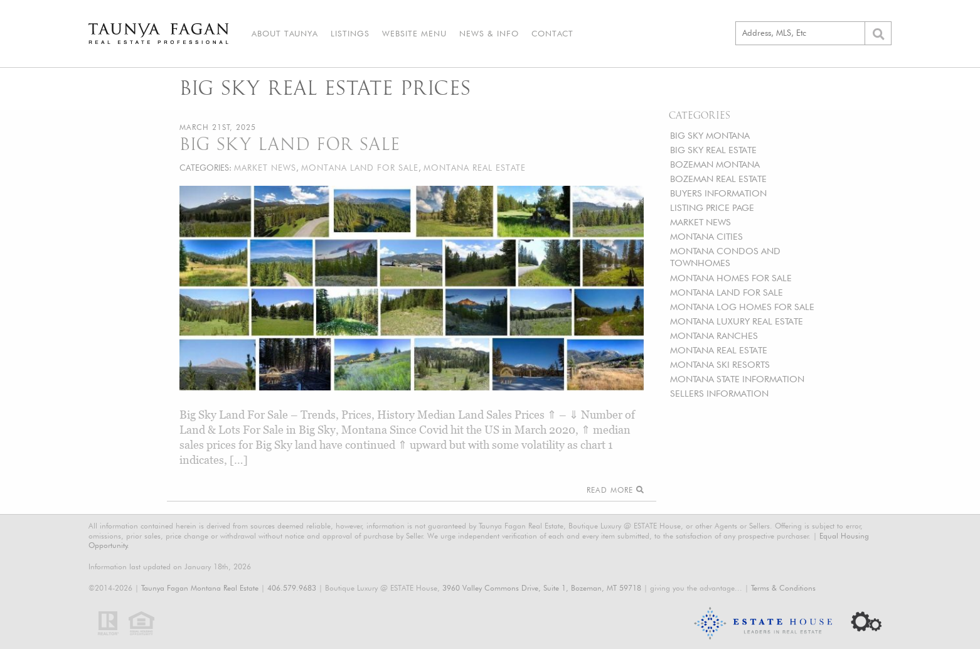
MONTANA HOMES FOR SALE (731, 277)
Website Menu (414, 33)
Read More (615, 490)
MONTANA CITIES (706, 236)
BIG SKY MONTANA (710, 135)
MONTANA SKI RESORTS (720, 364)
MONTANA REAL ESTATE (718, 350)
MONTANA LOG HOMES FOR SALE (742, 306)
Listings (350, 33)
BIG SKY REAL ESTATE (713, 149)
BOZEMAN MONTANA (715, 164)
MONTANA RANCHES (714, 335)
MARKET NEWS (700, 222)
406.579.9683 (291, 588)
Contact (552, 33)
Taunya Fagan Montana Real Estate (199, 588)
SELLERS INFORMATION (719, 393)
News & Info (489, 33)
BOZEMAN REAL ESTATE (718, 178)
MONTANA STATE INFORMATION (737, 378)
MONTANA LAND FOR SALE (726, 292)
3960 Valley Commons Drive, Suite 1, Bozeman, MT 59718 (541, 588)
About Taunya (285, 33)
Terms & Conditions (783, 588)
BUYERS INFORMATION (718, 193)
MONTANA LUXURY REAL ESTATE (736, 321)
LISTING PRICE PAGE (712, 207)
